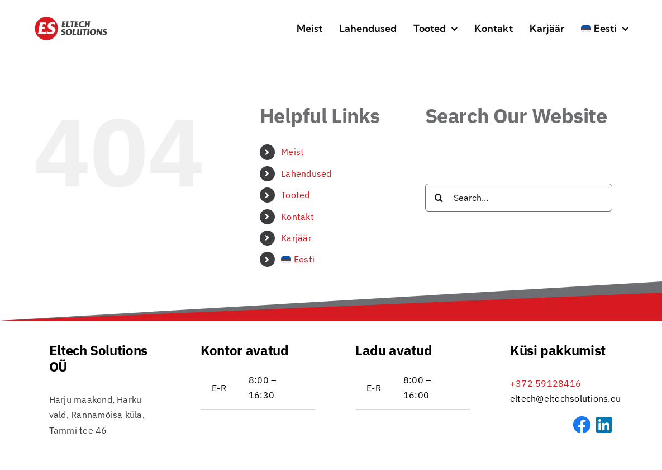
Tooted (295, 194)
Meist (292, 151)
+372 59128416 (545, 383)
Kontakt (297, 216)
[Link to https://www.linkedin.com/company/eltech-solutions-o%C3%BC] (604, 425)
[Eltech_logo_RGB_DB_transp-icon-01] (71, 20)
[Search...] (518, 198)
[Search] (439, 198)
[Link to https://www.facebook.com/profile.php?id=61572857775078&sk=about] (581, 425)
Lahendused (306, 173)
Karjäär (296, 237)
